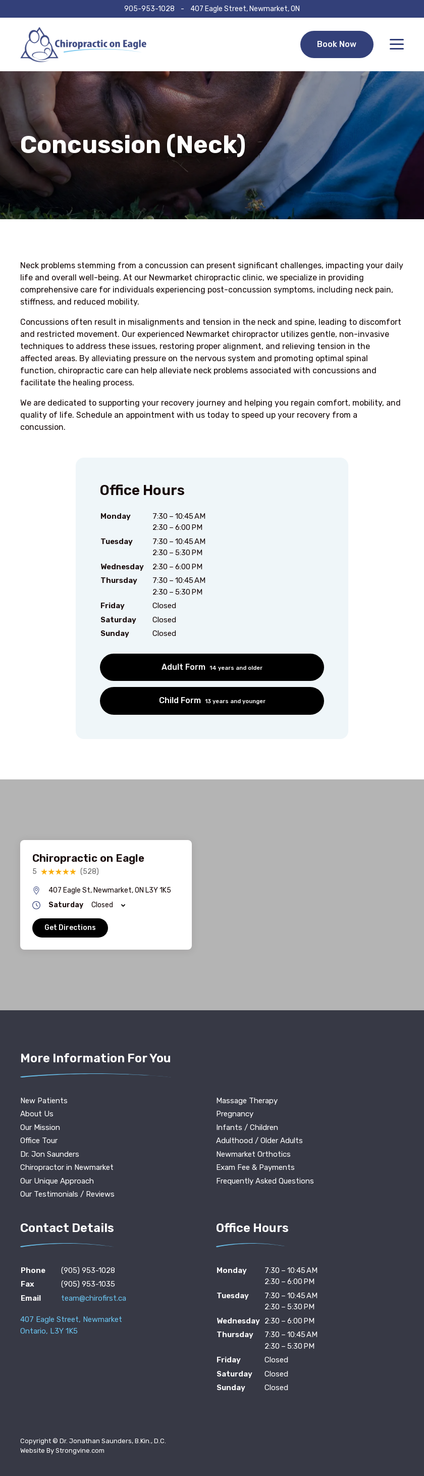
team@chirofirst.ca (93, 1298)
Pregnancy (234, 1113)
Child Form (212, 700)
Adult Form (212, 667)
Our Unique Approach (57, 1181)
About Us (37, 1113)
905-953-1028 (149, 9)
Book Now (336, 44)
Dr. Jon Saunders (49, 1154)
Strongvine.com (80, 1450)
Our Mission (40, 1127)
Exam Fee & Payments (255, 1167)
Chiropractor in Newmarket (67, 1167)
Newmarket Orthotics (253, 1154)
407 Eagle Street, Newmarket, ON (245, 9)
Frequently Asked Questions (265, 1181)
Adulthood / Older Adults (259, 1140)
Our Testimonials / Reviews (67, 1194)
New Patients (44, 1100)
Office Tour (39, 1140)
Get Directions (70, 927)
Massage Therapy (247, 1100)
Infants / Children (247, 1127)
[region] (212, 895)
